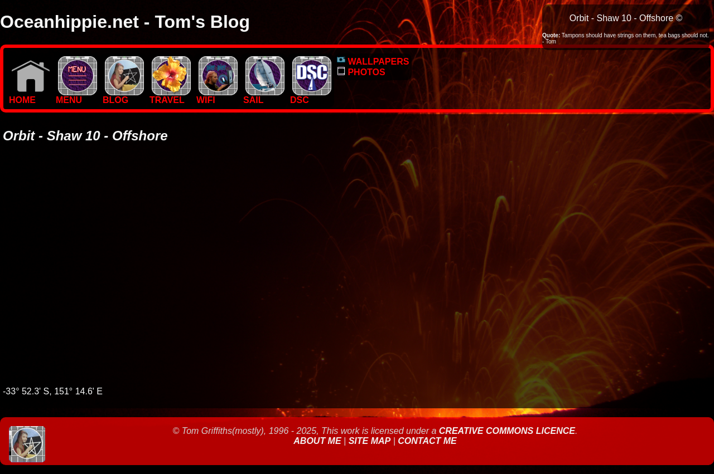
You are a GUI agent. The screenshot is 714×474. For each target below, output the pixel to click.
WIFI (217, 96)
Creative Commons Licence (507, 431)
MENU (76, 96)
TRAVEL (170, 96)
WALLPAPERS (373, 61)
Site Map (370, 441)
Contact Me (427, 441)
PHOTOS (361, 72)
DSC (310, 96)
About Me (318, 441)
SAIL (263, 96)
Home (29, 96)
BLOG (123, 96)
